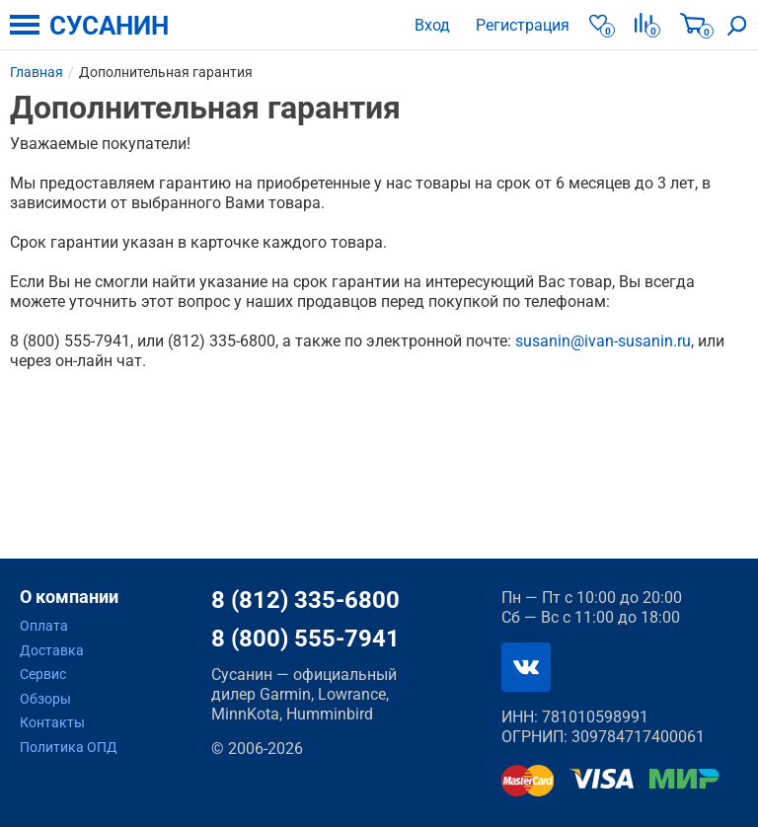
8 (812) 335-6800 (305, 600)
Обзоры (45, 699)
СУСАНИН (109, 25)
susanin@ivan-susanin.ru (603, 341)
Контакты (52, 722)
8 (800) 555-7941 (305, 638)
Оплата (44, 626)
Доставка (52, 650)
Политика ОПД (68, 747)
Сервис (43, 674)
